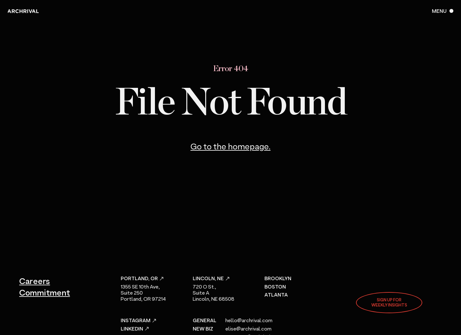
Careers (34, 282)
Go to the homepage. (230, 147)
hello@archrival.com (248, 320)
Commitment (44, 293)
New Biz (203, 329)
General (204, 320)
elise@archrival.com (248, 329)
